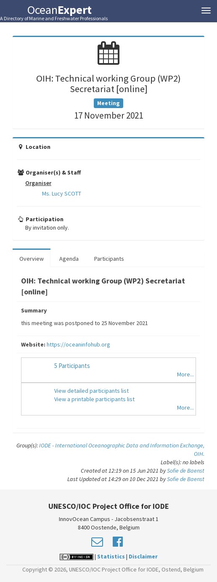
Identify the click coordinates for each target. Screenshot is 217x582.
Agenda (69, 258)
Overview (31, 258)
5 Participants (72, 366)
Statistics (111, 556)
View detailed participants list (91, 390)
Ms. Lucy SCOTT (61, 193)
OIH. (199, 454)
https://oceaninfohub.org (78, 344)
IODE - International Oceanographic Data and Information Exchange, (121, 445)
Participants (109, 258)
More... (185, 374)
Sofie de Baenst (185, 470)
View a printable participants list (94, 399)
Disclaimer (143, 556)
